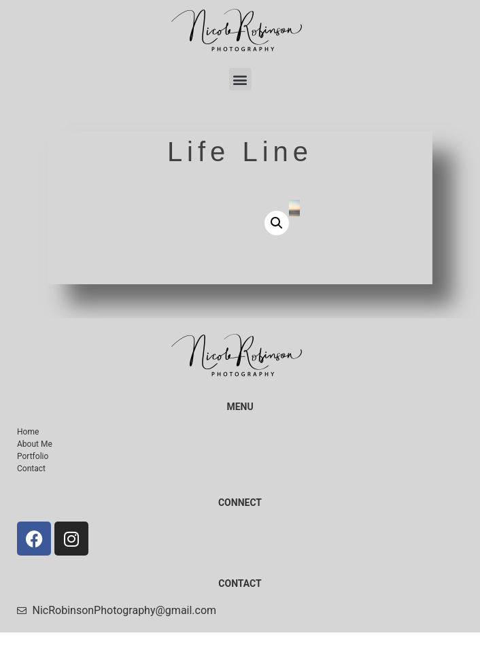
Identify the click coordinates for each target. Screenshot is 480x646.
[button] (240, 79)
